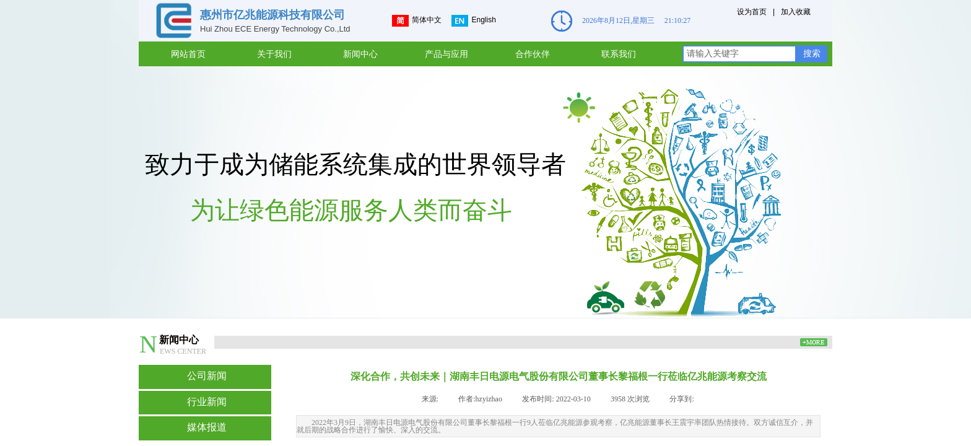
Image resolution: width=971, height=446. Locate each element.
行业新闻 (207, 401)
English (473, 21)
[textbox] (739, 54)
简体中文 (417, 21)
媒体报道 (207, 427)
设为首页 (752, 11)
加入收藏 (796, 11)
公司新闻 (207, 375)
